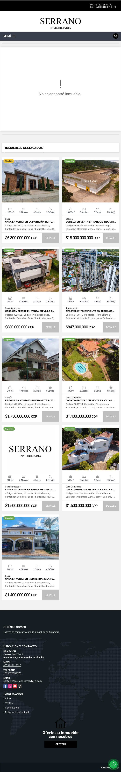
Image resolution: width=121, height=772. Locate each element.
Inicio (8, 698)
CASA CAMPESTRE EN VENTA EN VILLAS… (90, 400)
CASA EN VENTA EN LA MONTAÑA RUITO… (29, 222)
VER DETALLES (30, 181)
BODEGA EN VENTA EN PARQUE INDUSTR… (91, 222)
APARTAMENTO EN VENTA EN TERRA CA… (90, 311)
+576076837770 (103, 4)
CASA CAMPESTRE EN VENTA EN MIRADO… (30, 489)
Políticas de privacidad (17, 712)
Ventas (9, 703)
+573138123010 (103, 7)
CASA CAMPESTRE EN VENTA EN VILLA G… (29, 311)
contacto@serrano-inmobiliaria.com (22, 681)
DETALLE (50, 238)
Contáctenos (12, 707)
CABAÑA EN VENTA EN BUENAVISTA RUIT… (30, 400)
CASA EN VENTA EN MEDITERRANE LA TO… (30, 579)
